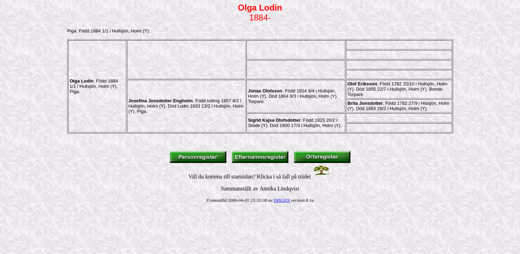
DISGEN (282, 200)
